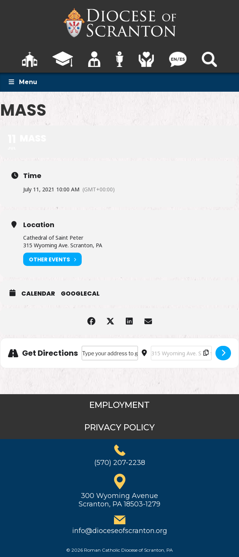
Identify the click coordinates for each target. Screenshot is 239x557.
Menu (22, 82)
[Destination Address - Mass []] (181, 353)
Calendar (38, 294)
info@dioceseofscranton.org (119, 531)
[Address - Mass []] (110, 353)
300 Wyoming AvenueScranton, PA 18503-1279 (119, 500)
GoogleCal (80, 294)
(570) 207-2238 (119, 462)
